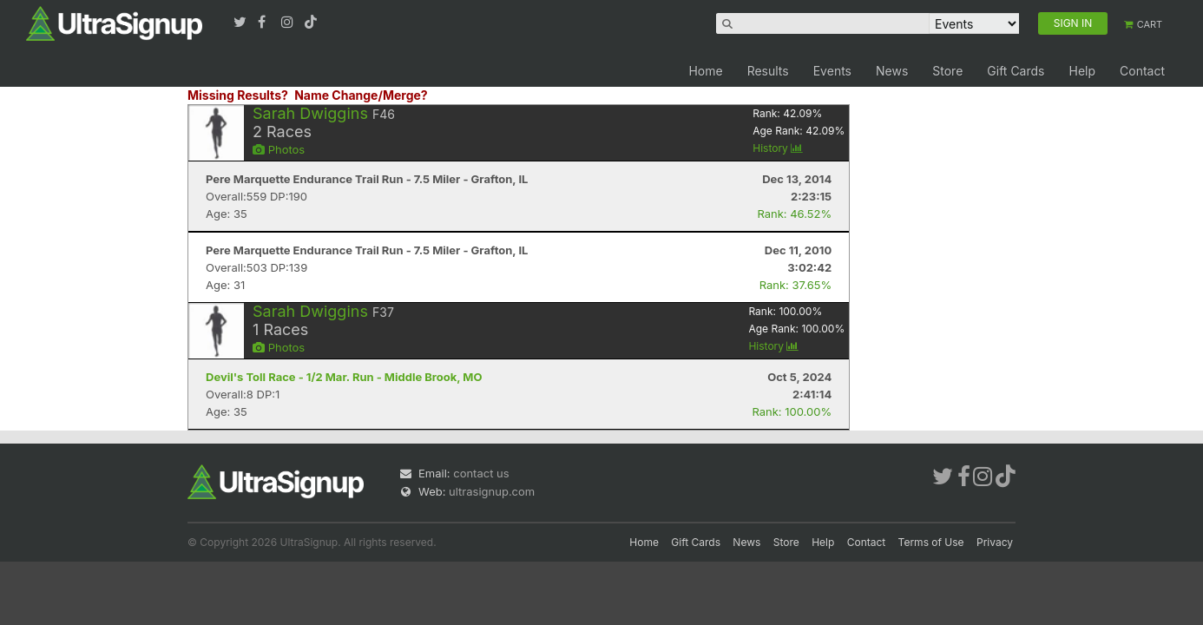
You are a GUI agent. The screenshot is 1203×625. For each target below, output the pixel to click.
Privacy (994, 542)
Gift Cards (1015, 70)
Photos (279, 149)
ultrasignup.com (492, 491)
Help (1081, 70)
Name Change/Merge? (361, 95)
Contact (1142, 70)
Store (947, 70)
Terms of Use (931, 542)
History (778, 148)
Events (832, 70)
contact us (481, 473)
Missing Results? (237, 95)
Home (705, 70)
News (892, 70)
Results (768, 70)
